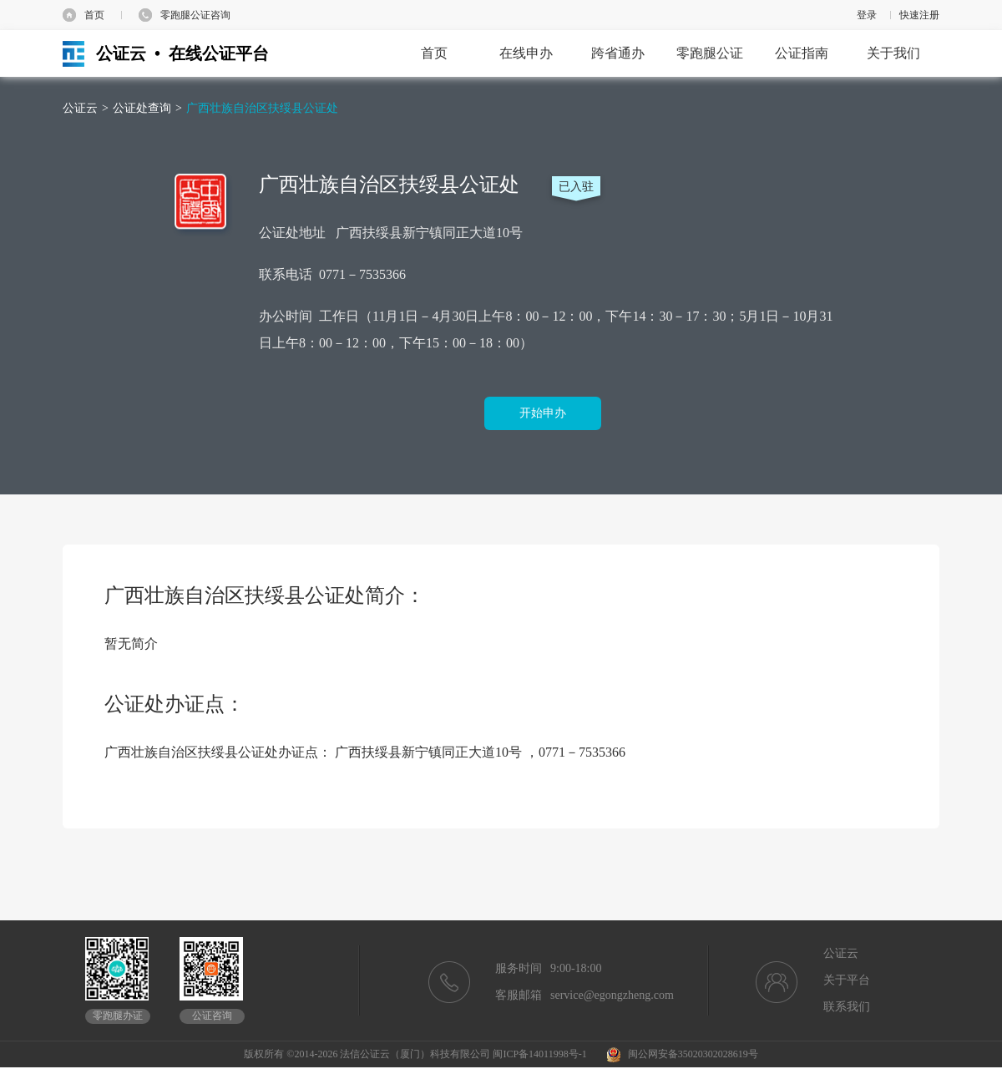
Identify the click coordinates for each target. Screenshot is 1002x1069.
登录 (867, 15)
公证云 (80, 108)
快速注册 (919, 15)
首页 (94, 15)
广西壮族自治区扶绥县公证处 (262, 108)
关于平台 (846, 980)
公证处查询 (142, 108)
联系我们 (846, 1007)
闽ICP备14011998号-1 (539, 1054)
